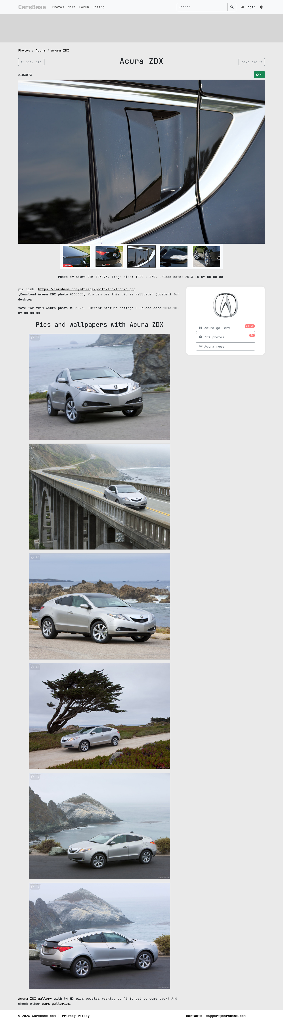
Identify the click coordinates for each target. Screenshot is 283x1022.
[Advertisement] (141, 28)
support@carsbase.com (226, 1016)
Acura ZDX (60, 50)
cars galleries (56, 1003)
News (72, 7)
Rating (99, 7)
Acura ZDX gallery (36, 998)
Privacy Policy (76, 1016)
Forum (84, 7)
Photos (58, 7)
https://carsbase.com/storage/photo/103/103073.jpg (87, 289)
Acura (41, 50)
